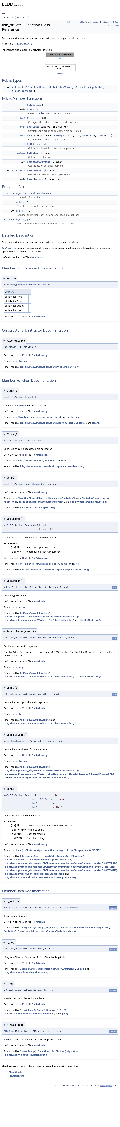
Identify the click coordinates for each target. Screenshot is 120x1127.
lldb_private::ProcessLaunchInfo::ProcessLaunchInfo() (34, 873)
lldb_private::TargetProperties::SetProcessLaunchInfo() (39, 777)
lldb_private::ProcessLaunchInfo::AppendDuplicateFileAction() (54, 569)
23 (23, 316)
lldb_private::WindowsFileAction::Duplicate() (84, 927)
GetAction (33, 153)
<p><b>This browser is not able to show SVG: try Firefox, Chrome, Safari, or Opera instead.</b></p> (60, 62)
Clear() (19, 460)
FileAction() (43, 1051)
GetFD (30, 144)
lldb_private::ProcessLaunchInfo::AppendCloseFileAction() (51, 466)
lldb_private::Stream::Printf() (48, 501)
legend (60, 73)
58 (23, 557)
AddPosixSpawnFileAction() (34, 613)
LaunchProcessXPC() (102, 773)
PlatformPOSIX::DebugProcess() (37, 507)
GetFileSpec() (58, 1051)
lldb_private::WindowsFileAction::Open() (53, 931)
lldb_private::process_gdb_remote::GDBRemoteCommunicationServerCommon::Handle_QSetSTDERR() (60, 863)
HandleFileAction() (90, 620)
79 (23, 1004)
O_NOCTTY (95, 850)
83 (23, 1045)
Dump (30, 179)
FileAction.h (24, 44)
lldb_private (7, 17)
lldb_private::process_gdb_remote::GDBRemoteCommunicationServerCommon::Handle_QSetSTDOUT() (61, 870)
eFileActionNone (34, 87)
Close (30, 118)
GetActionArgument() (63, 968)
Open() (96, 422)
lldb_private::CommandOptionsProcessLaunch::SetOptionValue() (40, 877)
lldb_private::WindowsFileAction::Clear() (41, 422)
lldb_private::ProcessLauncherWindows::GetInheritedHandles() (39, 620)
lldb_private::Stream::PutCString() (89, 501)
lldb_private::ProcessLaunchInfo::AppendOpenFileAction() (51, 856)
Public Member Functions (89, 22)
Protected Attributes (109, 22)
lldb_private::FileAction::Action (30, 284)
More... (85, 38)
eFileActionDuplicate (88, 87)
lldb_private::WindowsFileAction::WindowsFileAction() (49, 366)
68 (23, 492)
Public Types (72, 22)
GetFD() (64, 1009)
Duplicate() (80, 422)
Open (30, 135)
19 (23, 355)
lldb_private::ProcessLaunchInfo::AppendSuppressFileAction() (38, 859)
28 (23, 755)
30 (23, 844)
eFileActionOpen (22, 90)
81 (23, 962)
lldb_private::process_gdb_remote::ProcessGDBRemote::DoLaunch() (41, 616)
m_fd (19, 202)
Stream (39, 179)
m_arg (19, 210)
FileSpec (59, 135)
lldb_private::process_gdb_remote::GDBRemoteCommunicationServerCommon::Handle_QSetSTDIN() (59, 866)
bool (23, 118)
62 (23, 601)
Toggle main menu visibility (4, 10)
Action (16, 87)
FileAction (21, 17)
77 (23, 921)
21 (21, 257)
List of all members (111, 25)
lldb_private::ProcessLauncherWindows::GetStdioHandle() (36, 773)
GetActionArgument (38, 161)
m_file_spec (23, 219)
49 (23, 454)
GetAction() (10, 931)
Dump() (41, 927)
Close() (69, 422)
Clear (30, 109)
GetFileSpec (34, 170)
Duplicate (33, 126)
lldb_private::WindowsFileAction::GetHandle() (29, 1013)
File (19, 223)
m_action (21, 193)
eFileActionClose (59, 87)
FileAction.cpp (39, 355)
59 (23, 708)
